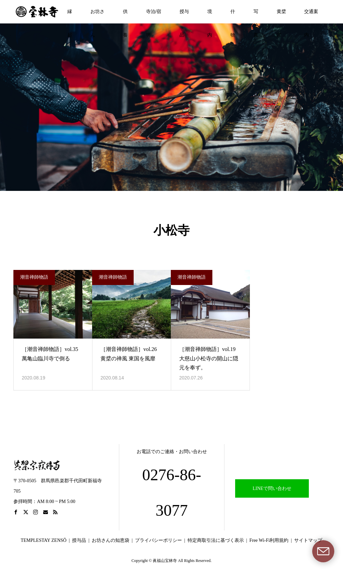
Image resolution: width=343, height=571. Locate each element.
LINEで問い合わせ (272, 488)
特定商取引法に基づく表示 (216, 540)
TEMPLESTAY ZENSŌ (44, 540)
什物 (232, 16)
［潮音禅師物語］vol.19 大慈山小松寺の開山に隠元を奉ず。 (208, 358)
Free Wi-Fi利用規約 (268, 540)
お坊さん (97, 16)
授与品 (184, 16)
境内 (209, 16)
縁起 (69, 16)
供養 (125, 16)
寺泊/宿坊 (153, 16)
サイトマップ (308, 540)
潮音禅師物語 (34, 277)
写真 (256, 16)
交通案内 (311, 16)
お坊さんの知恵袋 (110, 540)
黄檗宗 (281, 16)
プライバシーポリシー (158, 540)
